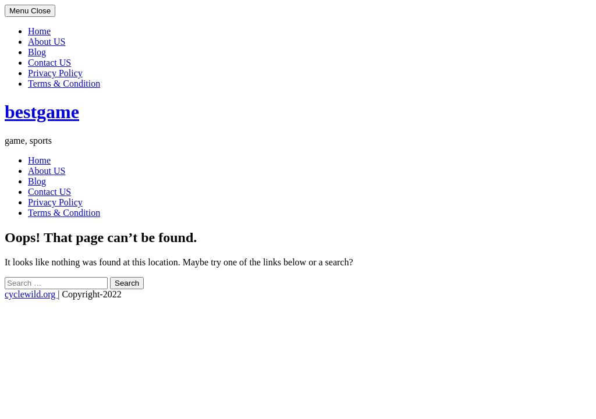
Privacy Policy (55, 73)
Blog (37, 52)
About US (46, 42)
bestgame (42, 111)
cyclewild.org (31, 294)
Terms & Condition (64, 83)
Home (39, 31)
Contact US (49, 63)
